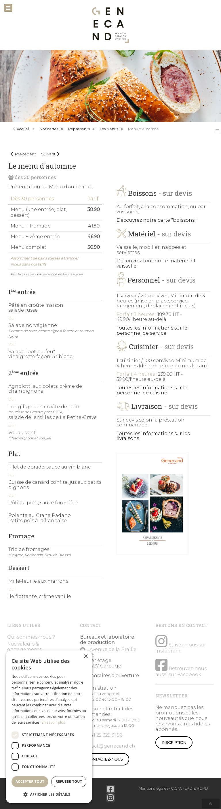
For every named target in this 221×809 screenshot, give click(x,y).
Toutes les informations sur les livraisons (153, 436)
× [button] (85, 656)
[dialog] (49, 726)
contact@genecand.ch (107, 746)
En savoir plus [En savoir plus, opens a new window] (53, 722)
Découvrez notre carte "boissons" (156, 220)
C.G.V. (176, 788)
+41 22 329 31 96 (105, 735)
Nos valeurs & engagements (24, 646)
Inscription (174, 742)
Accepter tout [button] (30, 781)
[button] (49, 794)
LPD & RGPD (196, 788)
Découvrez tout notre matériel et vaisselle (156, 263)
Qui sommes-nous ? (31, 637)
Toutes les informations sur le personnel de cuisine (152, 390)
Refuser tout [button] (69, 781)
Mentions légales (153, 788)
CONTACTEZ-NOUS (104, 759)
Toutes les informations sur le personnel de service (152, 330)
